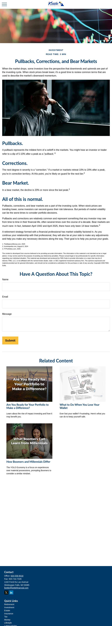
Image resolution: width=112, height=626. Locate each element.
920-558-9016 (17, 576)
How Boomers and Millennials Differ (28, 461)
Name (5, 279)
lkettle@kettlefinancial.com (16, 588)
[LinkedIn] (11, 592)
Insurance (8, 613)
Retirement (9, 604)
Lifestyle (8, 623)
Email (5, 296)
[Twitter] (6, 592)
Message (7, 314)
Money (7, 620)
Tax (5, 616)
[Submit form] (10, 340)
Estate (7, 610)
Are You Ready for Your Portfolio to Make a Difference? (27, 406)
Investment (9, 607)
